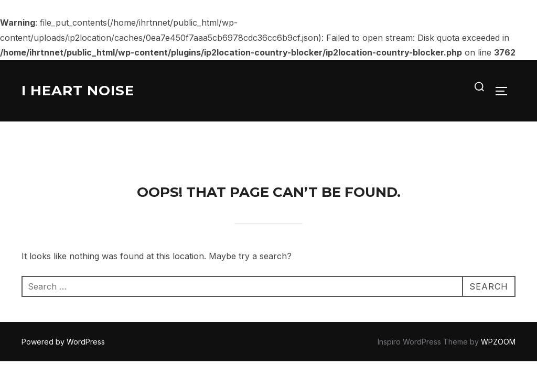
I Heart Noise (78, 90)
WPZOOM (498, 280)
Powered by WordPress (63, 280)
